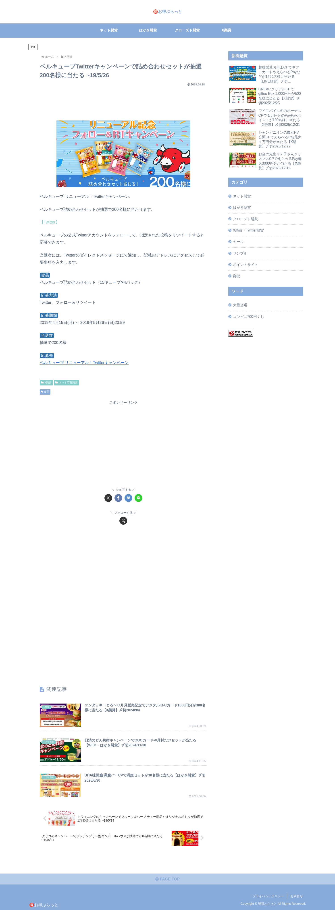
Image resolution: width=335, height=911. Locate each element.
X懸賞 (46, 382)
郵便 (236, 276)
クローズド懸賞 (245, 219)
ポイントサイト (245, 264)
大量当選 (240, 305)
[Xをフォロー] (123, 521)
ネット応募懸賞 (66, 382)
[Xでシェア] (108, 498)
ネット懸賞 (242, 196)
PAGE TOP (167, 880)
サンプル (240, 253)
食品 (45, 391)
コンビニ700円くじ (248, 316)
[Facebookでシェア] (118, 498)
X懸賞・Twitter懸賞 (248, 230)
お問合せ (296, 897)
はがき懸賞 (242, 207)
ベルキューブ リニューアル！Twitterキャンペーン (84, 362)
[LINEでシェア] (138, 498)
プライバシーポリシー (268, 897)
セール (238, 242)
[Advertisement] (123, 101)
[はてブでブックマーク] (128, 498)
